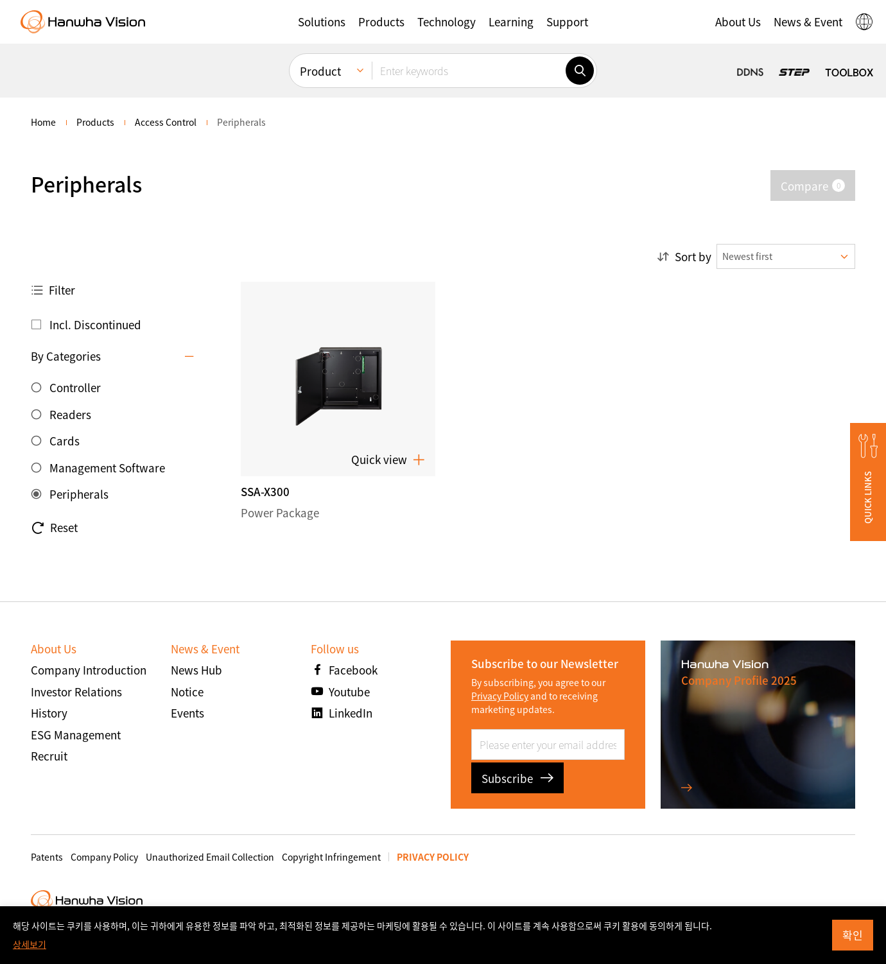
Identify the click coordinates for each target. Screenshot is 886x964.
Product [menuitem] (320, 71)
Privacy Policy (499, 695)
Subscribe (517, 778)
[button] (321, 22)
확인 (852, 935)
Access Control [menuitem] (165, 122)
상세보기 (29, 944)
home (43, 122)
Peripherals (79, 494)
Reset (54, 528)
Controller (75, 387)
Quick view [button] (388, 459)
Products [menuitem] (95, 122)
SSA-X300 (265, 491)
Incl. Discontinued (95, 324)
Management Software (107, 468)
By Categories (66, 355)
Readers (70, 414)
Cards (64, 441)
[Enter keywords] (469, 71)
